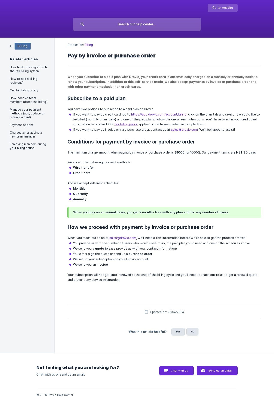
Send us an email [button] (220, 370)
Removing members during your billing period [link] (28, 146)
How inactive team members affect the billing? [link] (29, 100)
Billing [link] (89, 45)
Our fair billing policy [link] (24, 90)
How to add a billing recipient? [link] (23, 80)
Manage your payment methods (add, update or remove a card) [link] (27, 113)
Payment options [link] (22, 125)
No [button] (192, 331)
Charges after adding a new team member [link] (26, 134)
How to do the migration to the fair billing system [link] (29, 69)
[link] (20, 46)
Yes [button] (178, 331)
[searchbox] (137, 24)
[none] (223, 8)
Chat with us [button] (179, 370)
